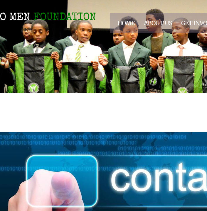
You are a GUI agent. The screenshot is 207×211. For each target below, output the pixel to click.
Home (126, 23)
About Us (158, 23)
